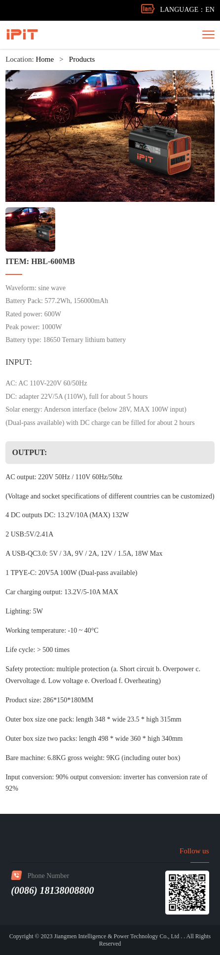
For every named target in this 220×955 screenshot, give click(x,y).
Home (45, 60)
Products (82, 60)
